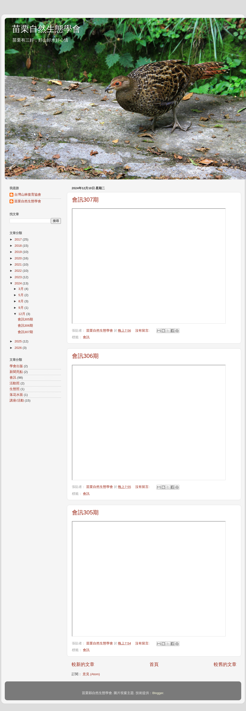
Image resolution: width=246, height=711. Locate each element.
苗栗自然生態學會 (46, 29)
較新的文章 (83, 664)
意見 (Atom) (91, 674)
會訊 (86, 337)
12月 (22, 314)
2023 (19, 277)
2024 (19, 283)
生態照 (15, 389)
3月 (21, 289)
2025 (19, 341)
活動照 (15, 383)
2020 (19, 258)
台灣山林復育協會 (27, 194)
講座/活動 (17, 400)
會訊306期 (85, 356)
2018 (19, 245)
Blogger (157, 693)
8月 (21, 301)
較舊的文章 (225, 664)
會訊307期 (85, 199)
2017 (19, 239)
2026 (19, 348)
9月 (21, 307)
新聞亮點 (16, 372)
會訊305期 (85, 512)
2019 (19, 252)
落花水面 (16, 395)
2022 (19, 270)
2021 (19, 264)
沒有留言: (142, 330)
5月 (21, 295)
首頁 (154, 664)
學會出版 (16, 366)
